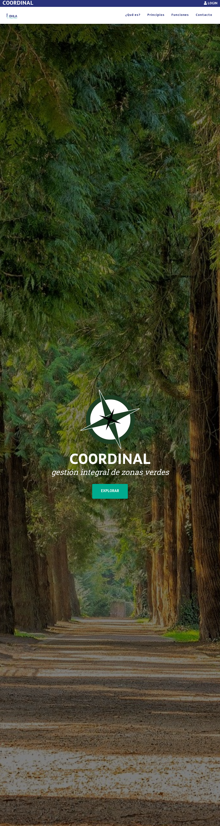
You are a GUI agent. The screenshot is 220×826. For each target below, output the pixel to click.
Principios (156, 19)
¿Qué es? (133, 19)
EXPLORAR (110, 500)
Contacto (204, 19)
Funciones (180, 19)
